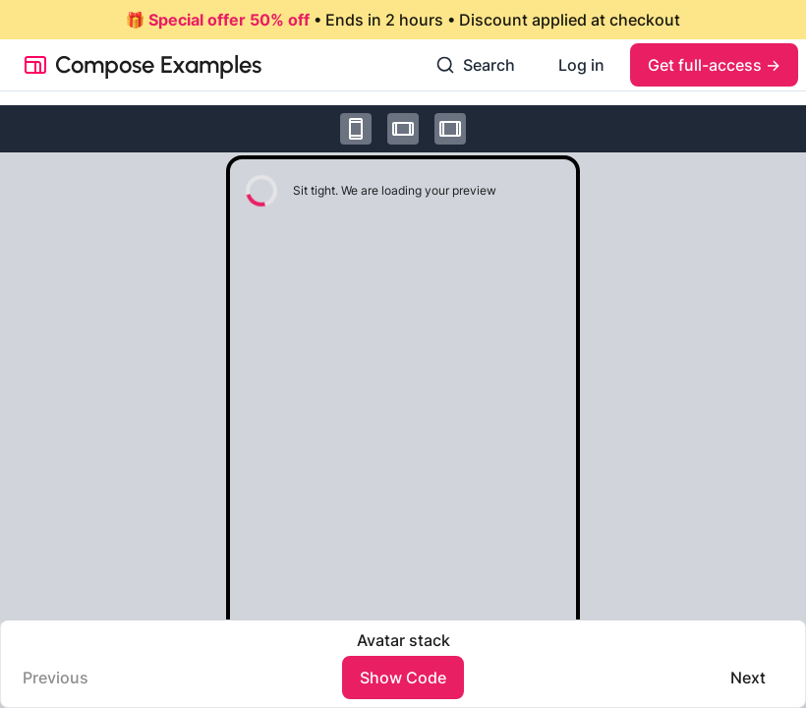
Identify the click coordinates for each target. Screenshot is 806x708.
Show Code (403, 677)
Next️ (748, 677)
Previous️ (55, 677)
